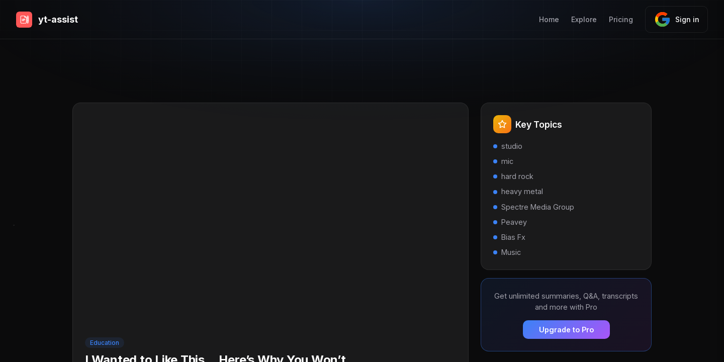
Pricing (621, 19)
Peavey (514, 222)
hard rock (517, 176)
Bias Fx (513, 237)
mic (507, 161)
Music (511, 252)
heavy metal (522, 191)
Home (549, 19)
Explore (584, 19)
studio (511, 146)
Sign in (676, 19)
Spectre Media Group (537, 207)
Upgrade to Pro (566, 329)
